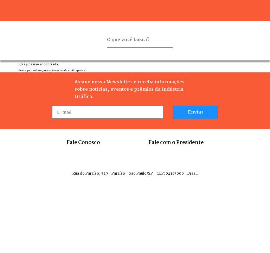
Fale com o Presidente (176, 142)
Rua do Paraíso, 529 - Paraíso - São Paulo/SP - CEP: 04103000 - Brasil (135, 174)
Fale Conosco (83, 142)
